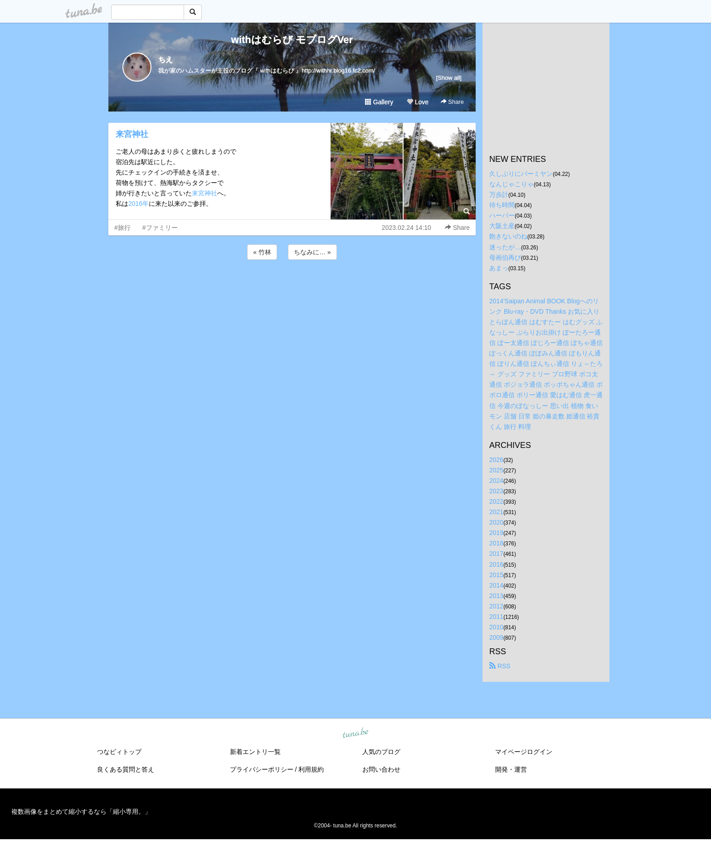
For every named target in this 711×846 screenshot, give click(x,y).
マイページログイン (523, 751)
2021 (496, 511)
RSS (500, 666)
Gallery (379, 102)
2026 (496, 459)
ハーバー (502, 215)
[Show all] (449, 77)
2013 (496, 595)
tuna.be (355, 733)
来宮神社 (132, 134)
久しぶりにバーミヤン (521, 173)
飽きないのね (508, 236)
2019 (496, 532)
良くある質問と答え (125, 769)
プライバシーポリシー (261, 769)
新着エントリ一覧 (255, 751)
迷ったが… (505, 247)
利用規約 (311, 769)
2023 (496, 491)
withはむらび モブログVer (292, 39)
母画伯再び (505, 257)
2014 (496, 585)
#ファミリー (160, 227)
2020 (496, 522)
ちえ (165, 59)
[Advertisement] (292, 286)
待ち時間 (502, 205)
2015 (496, 575)
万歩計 (498, 194)
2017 (496, 553)
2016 (496, 564)
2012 (496, 606)
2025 (496, 470)
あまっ (498, 268)
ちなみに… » (312, 252)
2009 (496, 637)
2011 (496, 616)
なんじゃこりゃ (511, 184)
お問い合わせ (381, 769)
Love (418, 102)
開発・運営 (511, 769)
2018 (496, 543)
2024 (496, 480)
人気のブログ (381, 751)
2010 (496, 627)
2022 (496, 501)
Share (452, 101)
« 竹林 (262, 252)
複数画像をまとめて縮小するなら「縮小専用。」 (81, 811)
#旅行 (122, 227)
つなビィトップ (119, 751)
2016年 (138, 203)
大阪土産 (502, 225)
